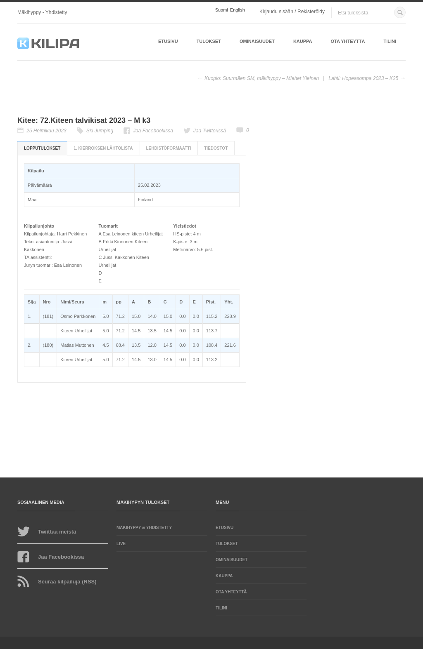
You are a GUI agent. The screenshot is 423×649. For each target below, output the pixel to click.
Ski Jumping (99, 131)
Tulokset (209, 41)
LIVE (121, 543)
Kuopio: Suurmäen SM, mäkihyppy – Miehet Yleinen (261, 78)
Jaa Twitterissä (209, 131)
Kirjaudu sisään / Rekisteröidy (292, 11)
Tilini (389, 41)
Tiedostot (216, 148)
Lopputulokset (42, 148)
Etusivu (168, 41)
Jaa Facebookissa (153, 131)
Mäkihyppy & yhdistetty (144, 527)
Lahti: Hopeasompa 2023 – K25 (363, 78)
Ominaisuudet (257, 41)
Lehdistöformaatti (168, 148)
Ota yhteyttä (348, 41)
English (237, 10)
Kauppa (302, 41)
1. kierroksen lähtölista (103, 148)
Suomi (221, 10)
